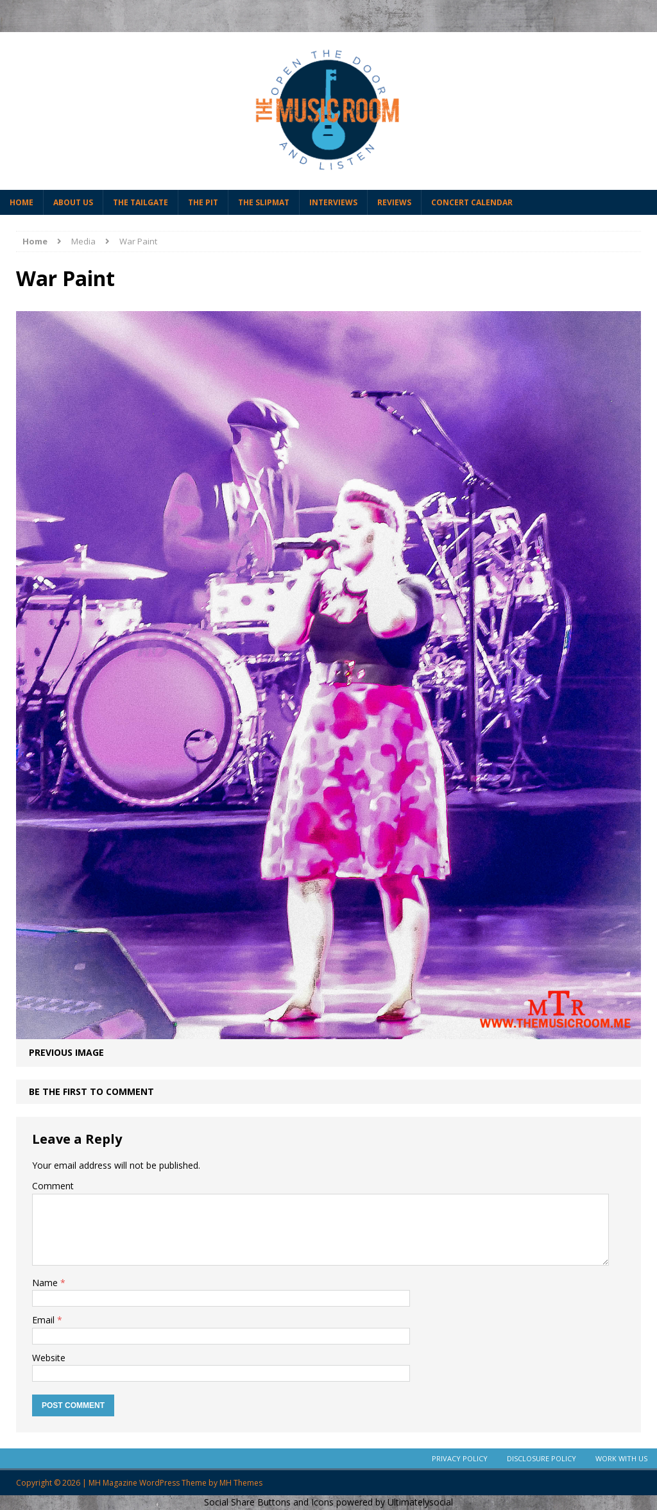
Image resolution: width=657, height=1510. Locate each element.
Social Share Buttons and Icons (269, 1502)
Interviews (333, 202)
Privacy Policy (460, 1458)
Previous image (66, 1052)
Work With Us (621, 1458)
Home (21, 202)
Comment (53, 1186)
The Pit (203, 202)
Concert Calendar (472, 202)
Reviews (394, 202)
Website (48, 1358)
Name (46, 1283)
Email (44, 1320)
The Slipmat (263, 202)
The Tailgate (140, 202)
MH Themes (240, 1482)
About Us (73, 202)
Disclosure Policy (541, 1458)
